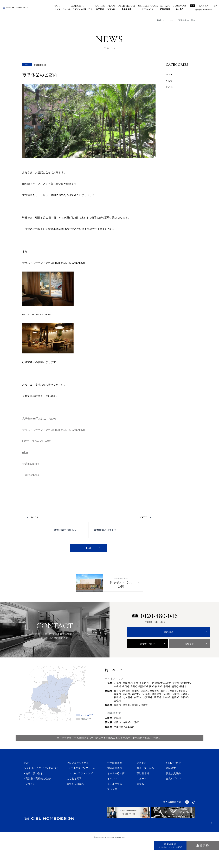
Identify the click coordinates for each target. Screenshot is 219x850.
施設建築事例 (114, 777)
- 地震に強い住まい (34, 782)
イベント (112, 787)
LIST (88, 548)
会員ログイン (173, 787)
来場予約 (169, 653)
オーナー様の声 (116, 782)
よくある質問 (74, 787)
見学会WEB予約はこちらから (39, 418)
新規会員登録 (173, 782)
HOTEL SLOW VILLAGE (36, 441)
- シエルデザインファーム (81, 777)
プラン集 (112, 798)
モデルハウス (114, 793)
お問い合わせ (141, 653)
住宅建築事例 (114, 772)
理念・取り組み (145, 777)
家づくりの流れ (75, 793)
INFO (169, 74)
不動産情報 (143, 782)
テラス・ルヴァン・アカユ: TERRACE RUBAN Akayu (53, 429)
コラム (140, 793)
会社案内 (141, 772)
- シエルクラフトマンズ (80, 782)
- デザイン (29, 793)
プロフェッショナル (78, 772)
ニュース (169, 20)
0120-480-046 (207, 5)
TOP (159, 20)
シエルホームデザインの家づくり (42, 777)
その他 (169, 87)
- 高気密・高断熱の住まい (38, 787)
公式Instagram (30, 463)
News (169, 80)
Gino (25, 452)
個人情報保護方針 (172, 811)
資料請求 (155, 641)
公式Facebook (30, 474)
